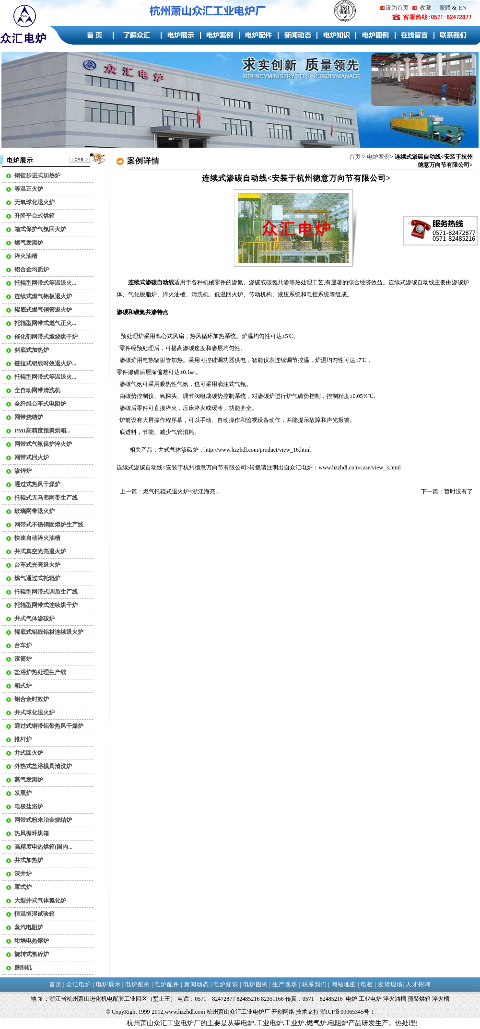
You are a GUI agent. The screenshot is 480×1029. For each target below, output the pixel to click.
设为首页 (397, 7)
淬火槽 (440, 998)
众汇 (295, 467)
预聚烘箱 (419, 998)
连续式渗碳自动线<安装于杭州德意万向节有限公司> (183, 467)
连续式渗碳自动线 (411, 282)
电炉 (307, 467)
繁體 (445, 7)
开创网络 (282, 1011)
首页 (355, 156)
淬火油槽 (394, 998)
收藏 (425, 7)
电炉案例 (378, 156)
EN (462, 7)
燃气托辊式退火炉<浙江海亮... (181, 491)
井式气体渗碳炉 (178, 449)
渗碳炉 (128, 360)
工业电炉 (370, 998)
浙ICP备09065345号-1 (347, 1011)
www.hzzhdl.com (185, 1011)
